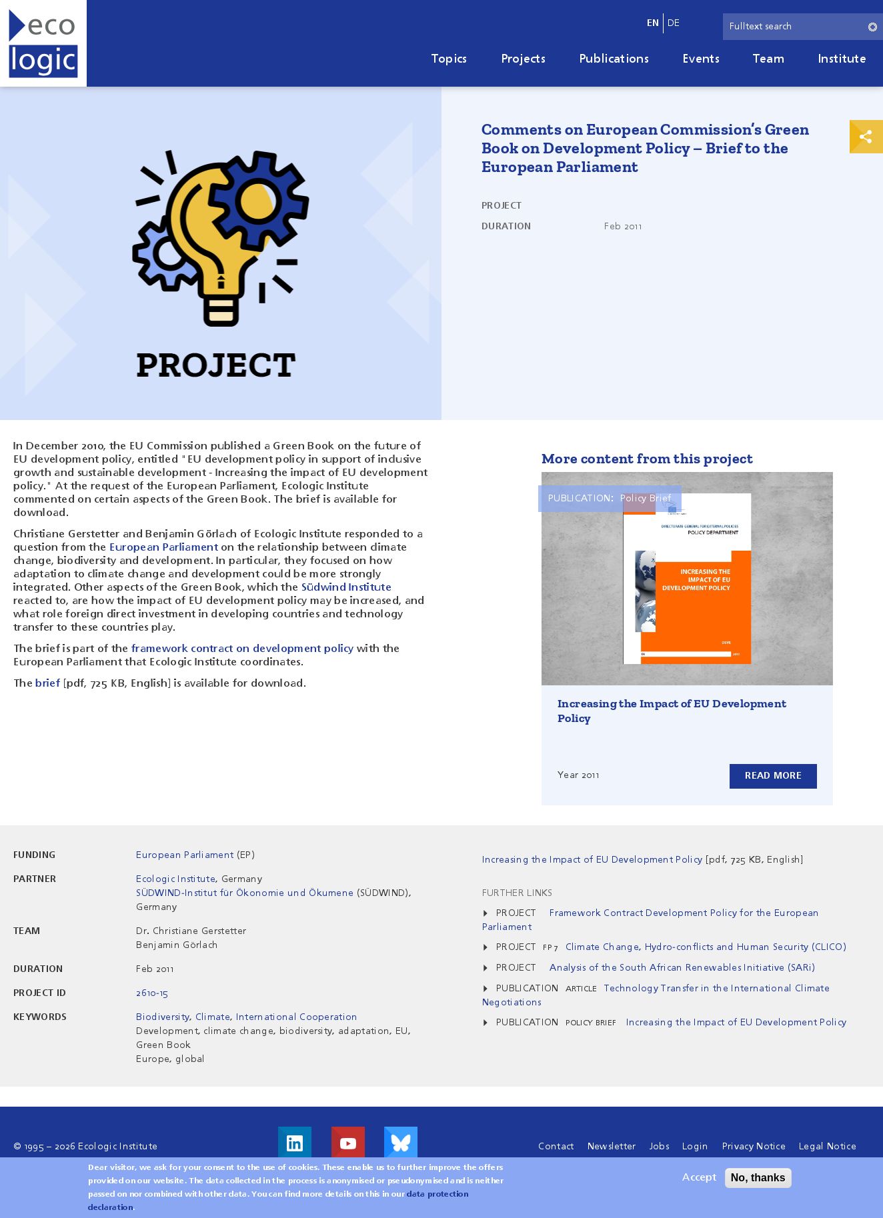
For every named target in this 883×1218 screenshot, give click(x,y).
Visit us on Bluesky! (400, 1143)
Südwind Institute (346, 588)
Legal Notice (827, 1146)
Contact (556, 1146)
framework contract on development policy (242, 649)
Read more (773, 776)
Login (695, 1146)
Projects (523, 59)
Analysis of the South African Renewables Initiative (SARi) (683, 968)
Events (701, 59)
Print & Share (866, 136)
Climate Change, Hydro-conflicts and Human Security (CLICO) (706, 947)
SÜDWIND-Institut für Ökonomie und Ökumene (244, 893)
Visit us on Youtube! (348, 1143)
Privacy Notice (754, 1146)
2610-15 (152, 993)
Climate (212, 1017)
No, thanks (758, 1182)
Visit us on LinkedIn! (294, 1143)
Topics (449, 59)
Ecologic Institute (175, 879)
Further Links (517, 893)
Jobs (659, 1146)
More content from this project (647, 458)
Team (768, 59)
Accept (699, 1182)
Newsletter (612, 1146)
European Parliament (163, 548)
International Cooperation (297, 1017)
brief (47, 684)
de (674, 23)
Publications (614, 59)
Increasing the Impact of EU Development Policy (734, 1022)
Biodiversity (162, 1017)
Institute (842, 59)
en (653, 23)
